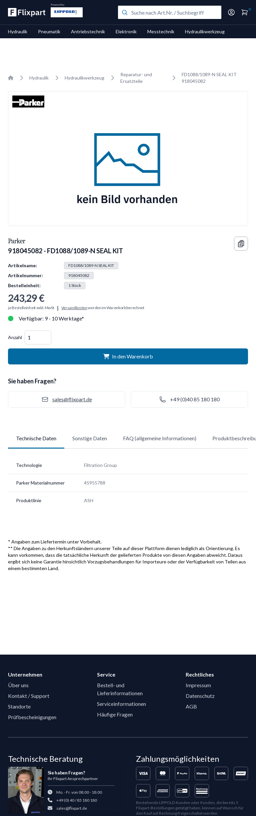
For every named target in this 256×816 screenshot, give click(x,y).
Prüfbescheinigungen (32, 717)
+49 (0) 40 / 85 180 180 (76, 800)
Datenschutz (200, 696)
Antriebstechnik (88, 31)
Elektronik (126, 31)
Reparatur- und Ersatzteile (136, 78)
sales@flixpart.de (71, 808)
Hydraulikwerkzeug (205, 31)
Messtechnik (160, 31)
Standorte (19, 706)
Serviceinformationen (121, 704)
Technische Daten (36, 438)
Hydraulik (17, 31)
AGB (191, 706)
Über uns (18, 685)
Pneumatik (49, 31)
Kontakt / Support (28, 696)
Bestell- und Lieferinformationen (120, 689)
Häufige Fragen (115, 714)
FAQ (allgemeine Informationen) (159, 438)
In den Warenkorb (128, 356)
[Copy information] (241, 244)
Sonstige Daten (89, 438)
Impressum (198, 685)
